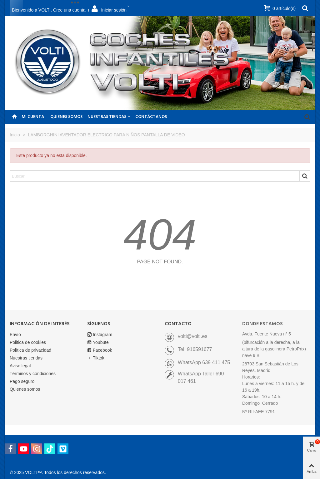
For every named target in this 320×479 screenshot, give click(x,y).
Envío (15, 334)
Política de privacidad (30, 350)
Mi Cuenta (33, 116)
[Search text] (154, 176)
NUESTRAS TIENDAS (107, 116)
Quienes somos (66, 116)
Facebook (99, 350)
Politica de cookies (28, 342)
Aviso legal (20, 365)
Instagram (99, 334)
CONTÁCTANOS (151, 116)
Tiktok (95, 358)
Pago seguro (22, 381)
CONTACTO (178, 324)
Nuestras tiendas (26, 357)
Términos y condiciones (33, 373)
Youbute (98, 342)
